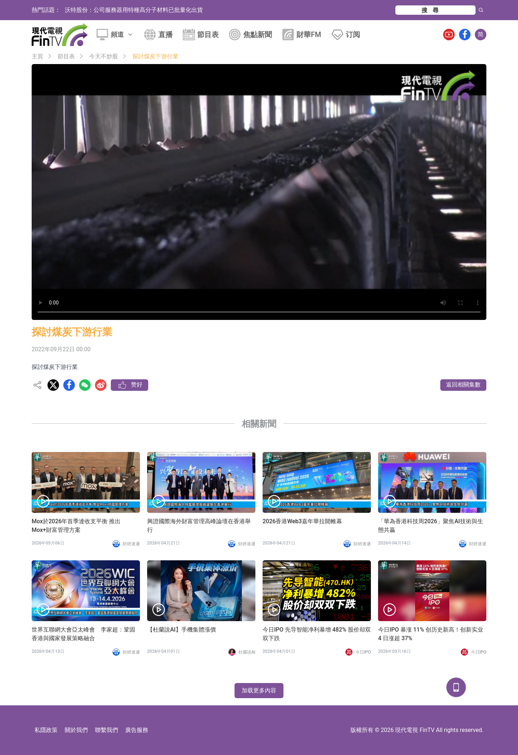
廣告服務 (136, 730)
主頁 (37, 56)
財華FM (308, 34)
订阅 (353, 34)
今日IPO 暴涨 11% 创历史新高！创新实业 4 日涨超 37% (430, 634)
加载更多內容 (259, 690)
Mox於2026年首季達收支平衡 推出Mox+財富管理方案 (76, 525)
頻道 (122, 34)
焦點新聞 (257, 34)
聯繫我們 (106, 730)
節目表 (208, 34)
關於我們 (76, 730)
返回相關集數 (463, 384)
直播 (165, 34)
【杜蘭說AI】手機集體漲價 (181, 629)
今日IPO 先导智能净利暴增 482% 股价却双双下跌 (317, 634)
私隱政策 (46, 730)
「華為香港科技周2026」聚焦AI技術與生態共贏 (430, 525)
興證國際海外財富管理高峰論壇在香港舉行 (199, 525)
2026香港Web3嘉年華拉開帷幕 (302, 521)
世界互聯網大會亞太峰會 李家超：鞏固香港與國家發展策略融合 (83, 634)
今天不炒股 (103, 56)
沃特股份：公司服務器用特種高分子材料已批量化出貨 (134, 9)
